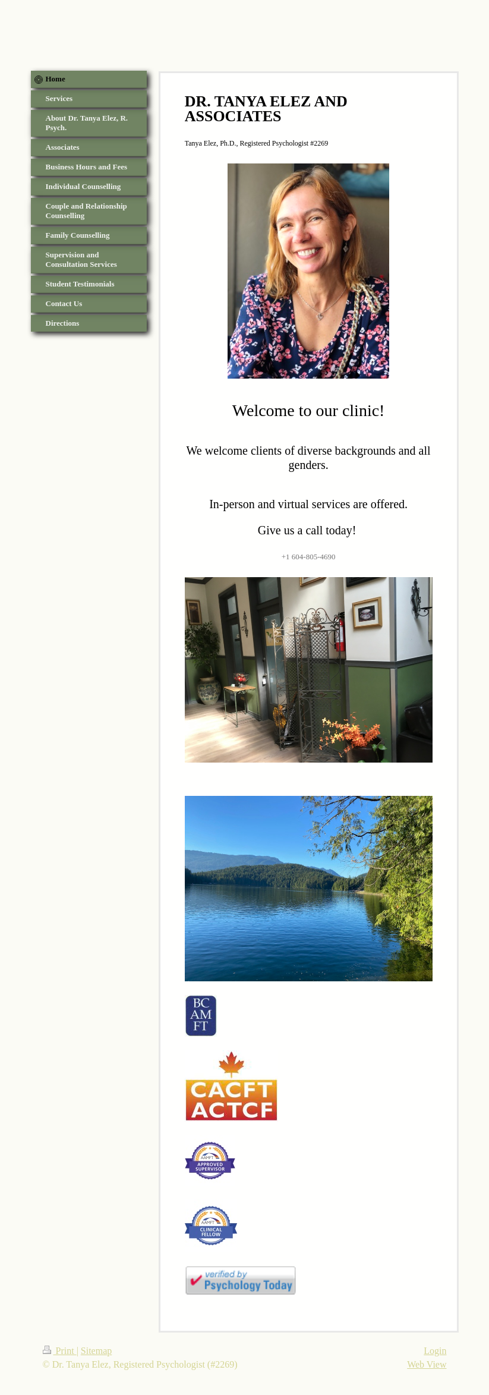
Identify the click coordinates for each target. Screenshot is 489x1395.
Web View (426, 1364)
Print (60, 1351)
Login (435, 1351)
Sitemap (96, 1351)
